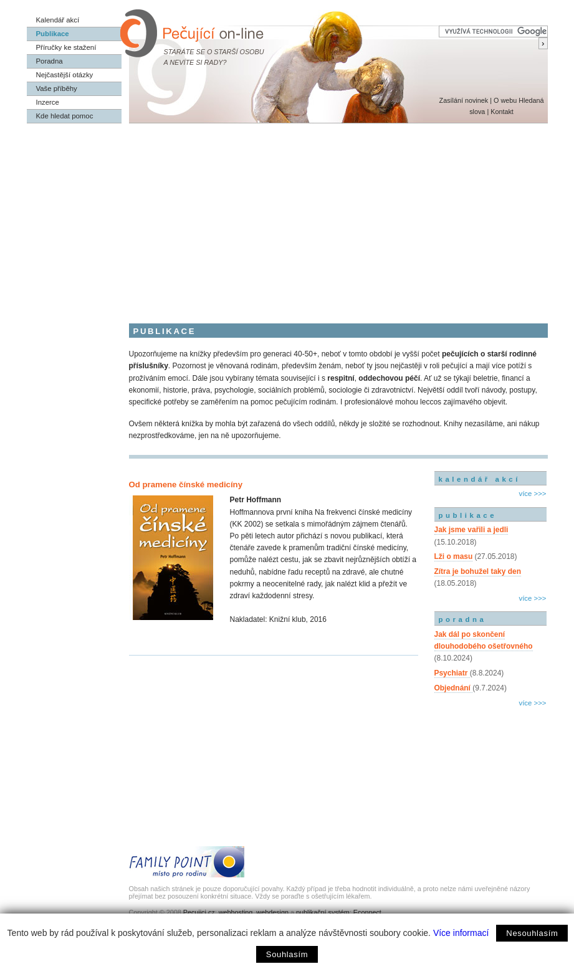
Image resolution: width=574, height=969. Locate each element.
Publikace (52, 33)
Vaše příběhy (56, 88)
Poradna (49, 61)
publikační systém (323, 912)
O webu (505, 100)
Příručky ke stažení (66, 47)
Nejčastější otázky (64, 75)
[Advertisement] (287, 217)
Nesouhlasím (532, 933)
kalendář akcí (479, 479)
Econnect (367, 912)
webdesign (272, 912)
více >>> (532, 493)
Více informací (461, 933)
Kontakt (502, 111)
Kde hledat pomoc (64, 116)
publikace (468, 515)
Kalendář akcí (58, 20)
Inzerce (47, 102)
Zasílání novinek (464, 100)
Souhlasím (287, 954)
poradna (463, 619)
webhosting (236, 912)
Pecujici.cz (199, 912)
